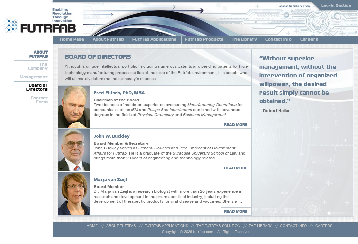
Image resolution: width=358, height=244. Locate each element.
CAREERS (323, 225)
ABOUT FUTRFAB (121, 225)
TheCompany (38, 67)
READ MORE (235, 125)
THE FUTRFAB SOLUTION (218, 225)
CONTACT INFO (293, 225)
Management (34, 77)
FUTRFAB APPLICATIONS (166, 225)
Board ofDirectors (37, 88)
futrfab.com (203, 232)
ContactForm (39, 100)
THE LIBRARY (260, 225)
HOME (92, 225)
